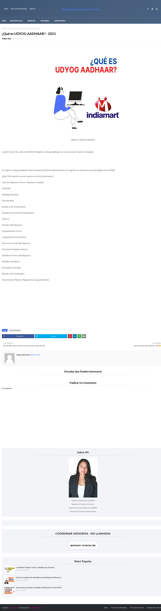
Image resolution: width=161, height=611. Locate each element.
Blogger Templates (35, 607)
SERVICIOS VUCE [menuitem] (16, 21)
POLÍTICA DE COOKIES (137, 607)
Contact (32, 9)
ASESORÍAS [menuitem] (45, 21)
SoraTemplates (14, 607)
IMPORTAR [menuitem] (31, 21)
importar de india (12, 28)
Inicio (3, 28)
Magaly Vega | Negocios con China (80, 9)
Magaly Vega (6, 39)
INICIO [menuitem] (4, 21)
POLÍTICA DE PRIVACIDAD (119, 607)
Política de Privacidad (19, 9)
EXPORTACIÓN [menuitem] (59, 21)
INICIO (6, 9)
